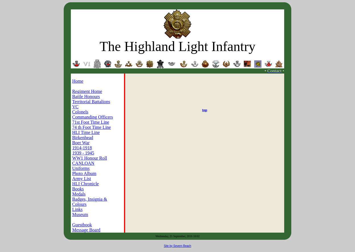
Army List (81, 178)
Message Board (86, 229)
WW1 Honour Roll (89, 158)
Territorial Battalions (91, 101)
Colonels (80, 111)
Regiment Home (87, 91)
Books (78, 188)
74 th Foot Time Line (91, 127)
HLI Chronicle (85, 183)
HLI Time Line (86, 132)
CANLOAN (83, 163)
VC (75, 106)
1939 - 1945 (83, 153)
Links (77, 209)
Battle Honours (86, 96)
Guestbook (82, 224)
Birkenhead (82, 137)
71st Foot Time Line (90, 122)
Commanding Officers (92, 117)
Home (77, 81)
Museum (80, 214)
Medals (79, 194)
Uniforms (81, 168)
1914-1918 (82, 147)
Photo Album (84, 173)
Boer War (81, 142)
